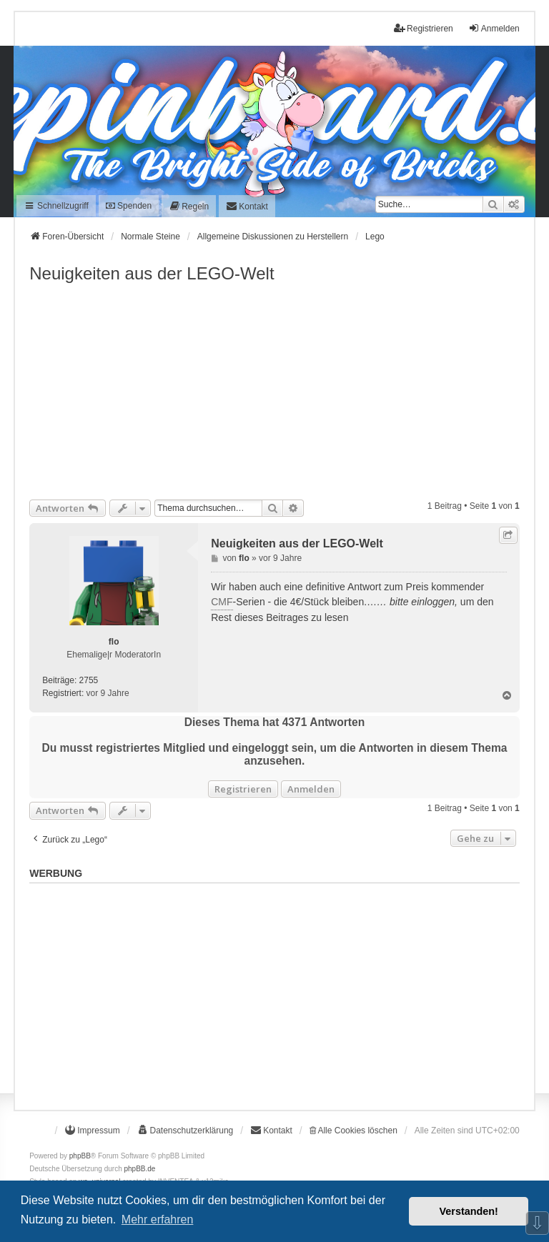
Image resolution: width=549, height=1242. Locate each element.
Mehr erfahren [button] (158, 1219)
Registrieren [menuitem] (423, 28)
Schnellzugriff (56, 206)
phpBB (80, 1156)
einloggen (433, 601)
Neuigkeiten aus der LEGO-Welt (151, 273)
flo (114, 642)
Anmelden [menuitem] (494, 28)
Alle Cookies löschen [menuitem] (353, 1131)
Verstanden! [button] (469, 1211)
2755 (89, 680)
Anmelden (311, 789)
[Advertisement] (274, 392)
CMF (221, 601)
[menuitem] (189, 206)
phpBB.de (140, 1169)
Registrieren (243, 789)
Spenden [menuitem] (129, 206)
